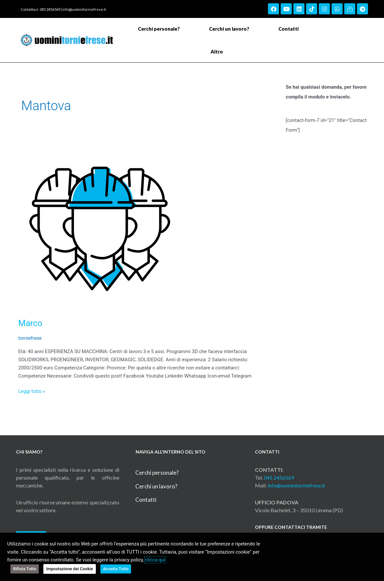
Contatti (288, 29)
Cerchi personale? (159, 29)
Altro (218, 51)
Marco (30, 323)
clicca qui (155, 560)
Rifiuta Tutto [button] (24, 568)
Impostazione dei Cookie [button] (69, 568)
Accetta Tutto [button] (115, 568)
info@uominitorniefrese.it (84, 9)
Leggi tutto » (31, 390)
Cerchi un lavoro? (229, 29)
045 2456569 (279, 477)
